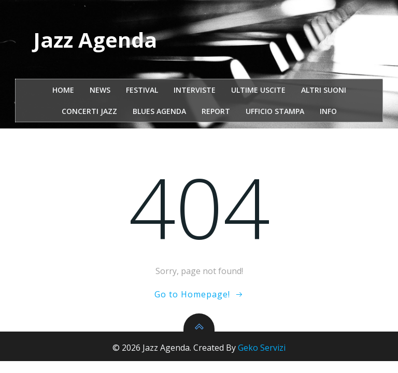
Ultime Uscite (258, 90)
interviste (195, 90)
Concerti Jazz (89, 111)
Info (328, 111)
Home (63, 90)
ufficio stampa (275, 111)
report (216, 111)
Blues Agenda (159, 111)
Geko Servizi (262, 347)
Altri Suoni (323, 90)
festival (142, 90)
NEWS (100, 90)
